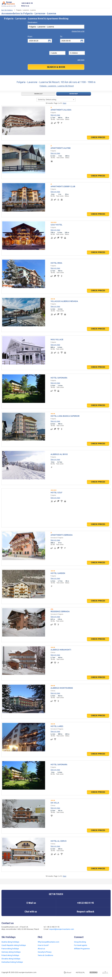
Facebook (81, 928)
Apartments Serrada (62, 535)
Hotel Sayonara (59, 378)
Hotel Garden (58, 573)
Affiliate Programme (82, 949)
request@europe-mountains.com (61, 929)
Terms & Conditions (45, 955)
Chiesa (53, 652)
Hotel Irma (56, 263)
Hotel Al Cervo (59, 841)
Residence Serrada (60, 611)
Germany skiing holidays (11, 952)
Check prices (98, 137)
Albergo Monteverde (62, 688)
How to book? (43, 945)
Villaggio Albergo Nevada (64, 301)
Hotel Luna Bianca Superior (65, 416)
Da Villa (55, 803)
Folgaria (53, 112)
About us (41, 949)
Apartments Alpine (61, 148)
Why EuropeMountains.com (48, 942)
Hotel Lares (57, 726)
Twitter (86, 928)
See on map (55, 115)
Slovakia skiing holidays (10, 959)
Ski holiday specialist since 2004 (8, 4)
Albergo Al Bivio (59, 454)
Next (64, 103)
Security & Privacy (44, 952)
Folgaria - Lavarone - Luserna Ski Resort (57, 86)
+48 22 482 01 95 (27, 3)
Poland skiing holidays (10, 955)
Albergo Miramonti (61, 650)
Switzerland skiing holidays (12, 962)
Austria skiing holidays (10, 942)
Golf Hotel (56, 225)
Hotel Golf (56, 492)
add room (80, 60)
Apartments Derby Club (63, 186)
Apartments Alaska (61, 110)
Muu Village (57, 339)
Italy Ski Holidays (7, 10)
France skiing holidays (10, 949)
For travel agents (80, 945)
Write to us (25, 6)
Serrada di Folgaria (57, 537)
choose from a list (78, 31)
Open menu (109, 4)
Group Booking (80, 942)
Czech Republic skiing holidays (13, 945)
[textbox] (56, 27)
